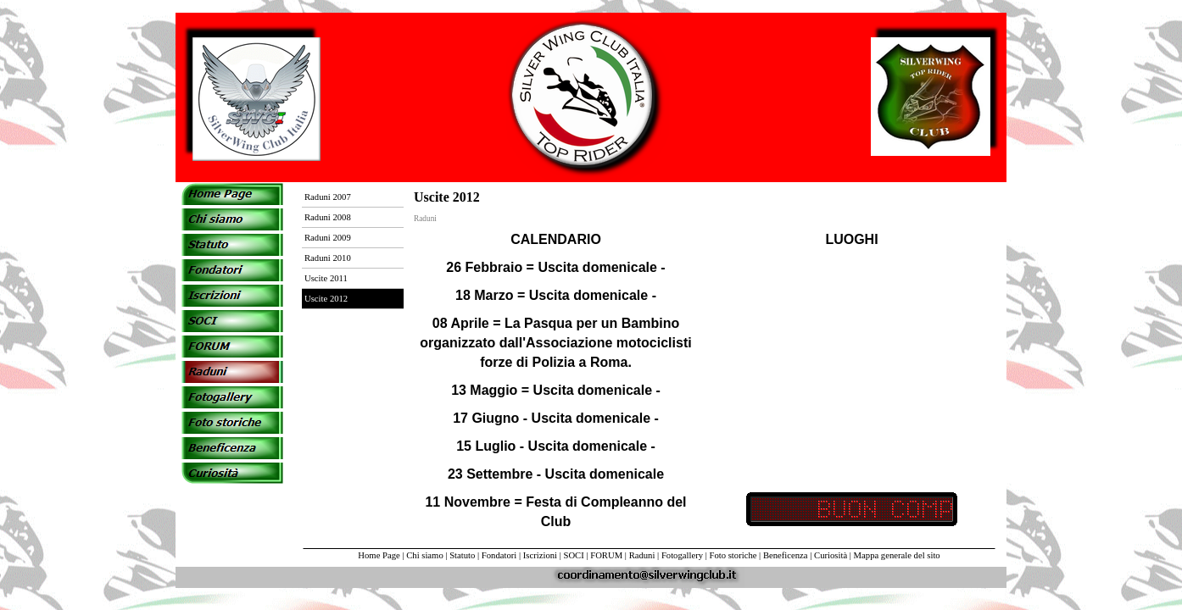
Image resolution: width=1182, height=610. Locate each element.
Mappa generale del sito (897, 555)
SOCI (574, 555)
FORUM (606, 555)
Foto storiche (733, 555)
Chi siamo (424, 555)
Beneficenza (785, 555)
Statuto (462, 555)
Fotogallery (682, 555)
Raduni (642, 555)
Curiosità (830, 555)
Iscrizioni (540, 555)
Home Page (378, 555)
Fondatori (499, 555)
